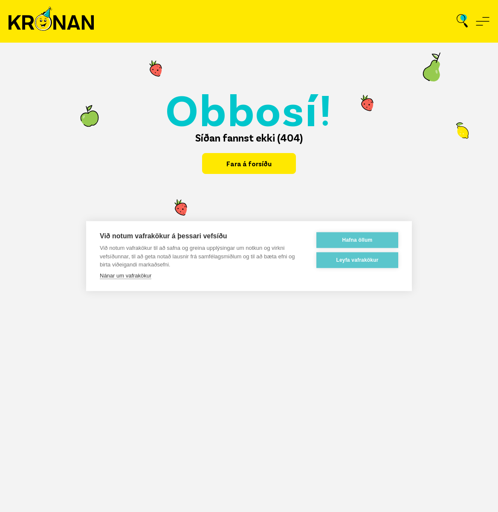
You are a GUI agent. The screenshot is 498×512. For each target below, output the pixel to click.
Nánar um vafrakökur (125, 275)
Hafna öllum (357, 240)
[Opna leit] (462, 21)
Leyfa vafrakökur (357, 260)
